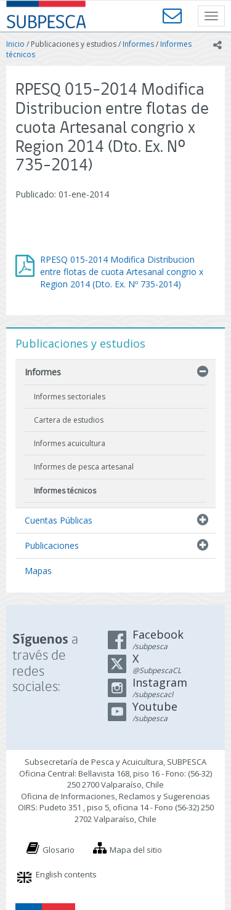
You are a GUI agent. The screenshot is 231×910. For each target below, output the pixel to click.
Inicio (15, 44)
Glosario (59, 849)
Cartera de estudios (68, 420)
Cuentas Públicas (58, 520)
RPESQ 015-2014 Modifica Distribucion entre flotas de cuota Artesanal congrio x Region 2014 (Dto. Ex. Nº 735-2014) (121, 271)
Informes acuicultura (69, 443)
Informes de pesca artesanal (84, 466)
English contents (66, 874)
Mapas (38, 571)
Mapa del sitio (136, 849)
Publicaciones (52, 545)
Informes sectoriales (69, 396)
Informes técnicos (65, 490)
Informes (138, 44)
